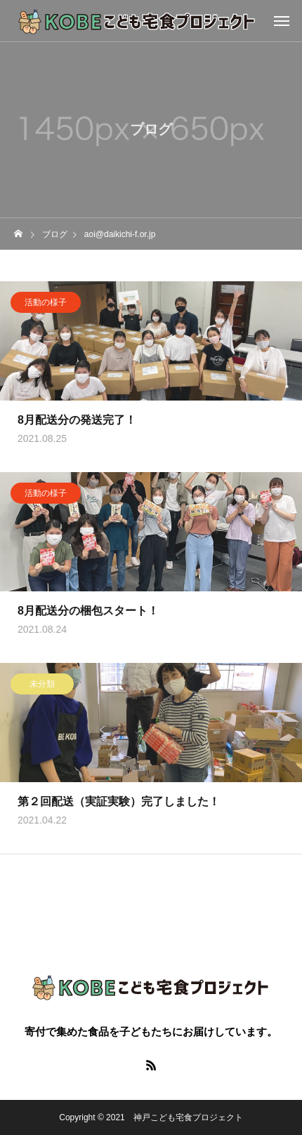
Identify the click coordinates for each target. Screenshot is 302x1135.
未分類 (42, 685)
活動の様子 (46, 303)
